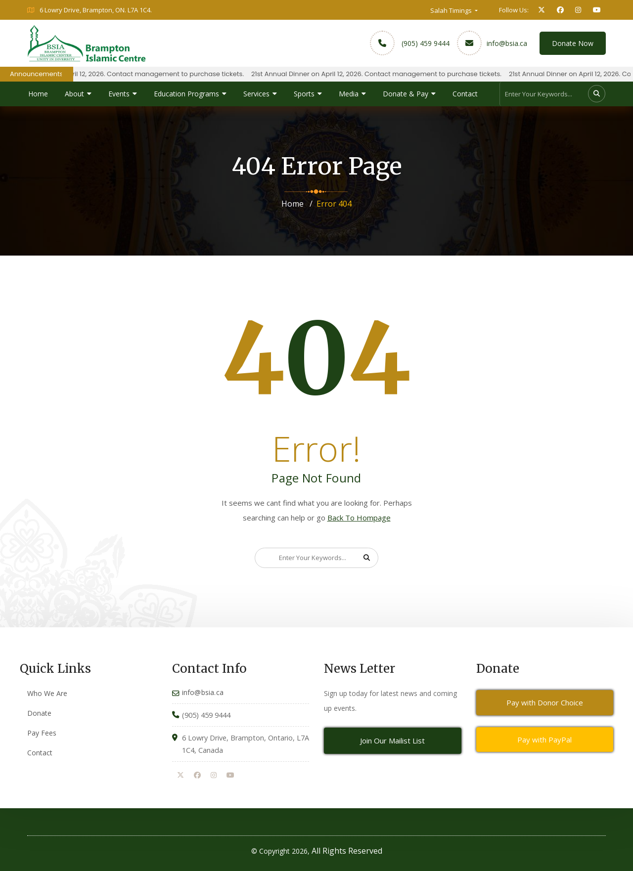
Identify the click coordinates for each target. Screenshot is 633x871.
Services (256, 93)
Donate (39, 713)
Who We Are (47, 693)
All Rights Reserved (347, 850)
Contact (465, 93)
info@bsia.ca (507, 43)
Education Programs (186, 93)
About (74, 93)
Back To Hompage (359, 518)
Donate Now (572, 43)
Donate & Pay (405, 93)
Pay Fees (41, 733)
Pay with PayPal (544, 739)
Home (38, 93)
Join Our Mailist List (392, 740)
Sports (304, 93)
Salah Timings (451, 10)
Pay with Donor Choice (544, 702)
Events (119, 93)
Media (349, 93)
